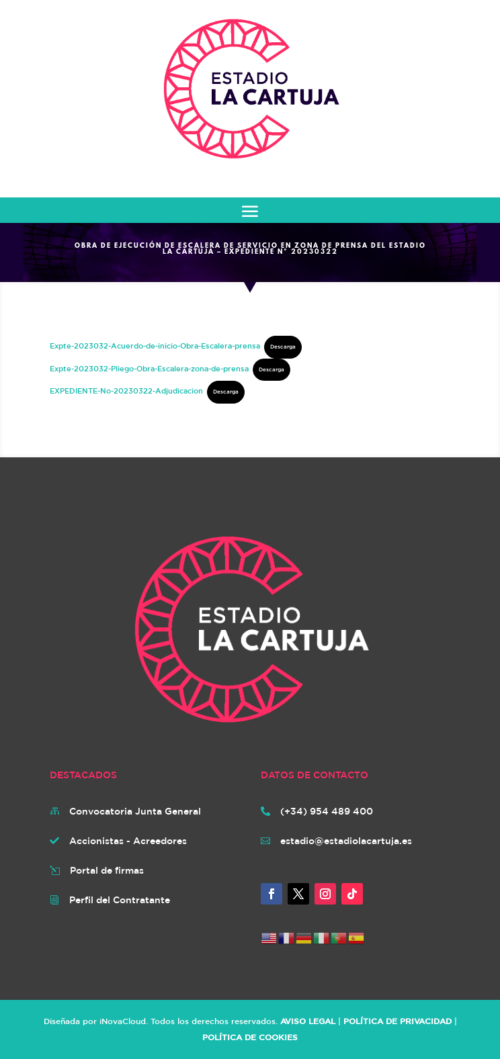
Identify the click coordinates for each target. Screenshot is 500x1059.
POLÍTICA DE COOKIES (250, 1037)
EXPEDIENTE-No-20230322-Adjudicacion (126, 390)
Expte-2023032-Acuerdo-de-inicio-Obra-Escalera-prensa (155, 345)
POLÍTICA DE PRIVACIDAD (397, 1020)
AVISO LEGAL (307, 1020)
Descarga (283, 346)
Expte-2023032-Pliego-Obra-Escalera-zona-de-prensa (149, 368)
